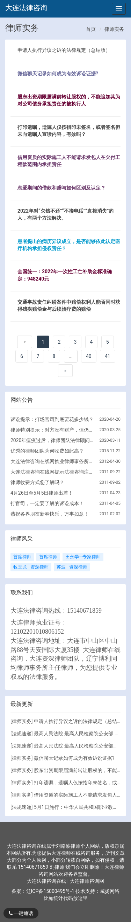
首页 (91, 29)
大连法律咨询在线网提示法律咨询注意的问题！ (52, 472)
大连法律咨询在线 (47, 881)
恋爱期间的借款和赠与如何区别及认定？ (61, 188)
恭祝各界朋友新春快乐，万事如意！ (49, 514)
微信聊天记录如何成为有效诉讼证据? (57, 73)
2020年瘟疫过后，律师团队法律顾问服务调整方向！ (52, 440)
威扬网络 (109, 891)
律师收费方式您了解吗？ (37, 482)
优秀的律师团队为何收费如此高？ (47, 451)
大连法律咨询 (26, 8)
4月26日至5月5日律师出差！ (41, 493)
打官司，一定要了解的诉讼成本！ (47, 503)
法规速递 (21, 733)
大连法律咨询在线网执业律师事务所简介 (52, 461)
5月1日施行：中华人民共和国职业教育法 (78, 807)
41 (107, 356)
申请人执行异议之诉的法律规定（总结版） (63, 50)
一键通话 (21, 913)
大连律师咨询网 (87, 881)
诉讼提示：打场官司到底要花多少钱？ (52, 419)
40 (89, 356)
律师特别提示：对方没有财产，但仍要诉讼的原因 (52, 430)
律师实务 (114, 29)
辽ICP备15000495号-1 (50, 891)
